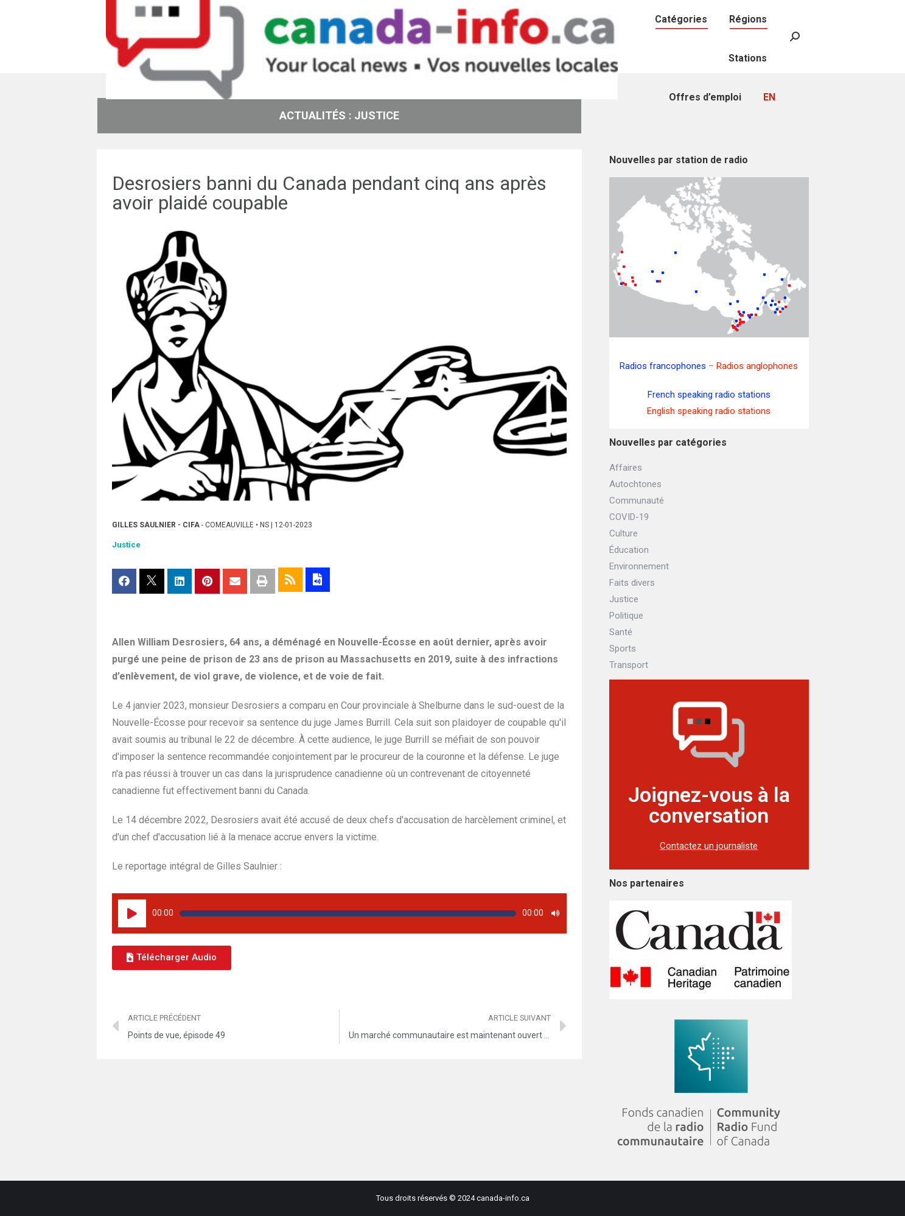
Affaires (625, 467)
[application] (339, 913)
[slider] (348, 913)
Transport (628, 664)
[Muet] (555, 913)
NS (264, 525)
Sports (622, 648)
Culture (623, 533)
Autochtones (635, 484)
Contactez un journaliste (709, 845)
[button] (171, 958)
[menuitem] (655, 12)
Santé (620, 632)
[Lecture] (132, 913)
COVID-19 (629, 516)
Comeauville (229, 525)
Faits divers (632, 582)
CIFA (191, 525)
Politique (626, 615)
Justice (126, 544)
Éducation (629, 549)
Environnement (639, 566)
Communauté (636, 500)
